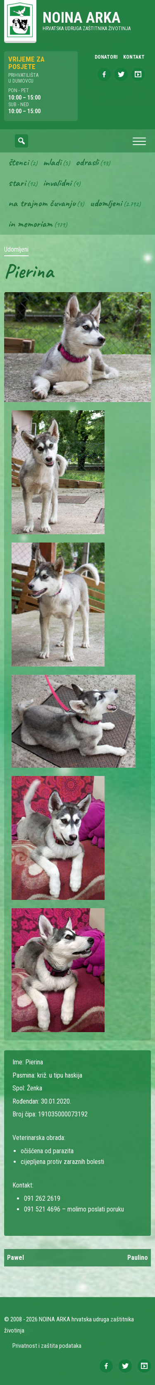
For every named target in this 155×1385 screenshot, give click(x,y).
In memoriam (30, 223)
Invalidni (57, 182)
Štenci (18, 162)
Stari (17, 182)
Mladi (52, 162)
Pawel (15, 1257)
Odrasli (87, 162)
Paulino (137, 1257)
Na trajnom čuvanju (41, 203)
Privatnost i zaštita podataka (46, 1345)
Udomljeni (106, 203)
